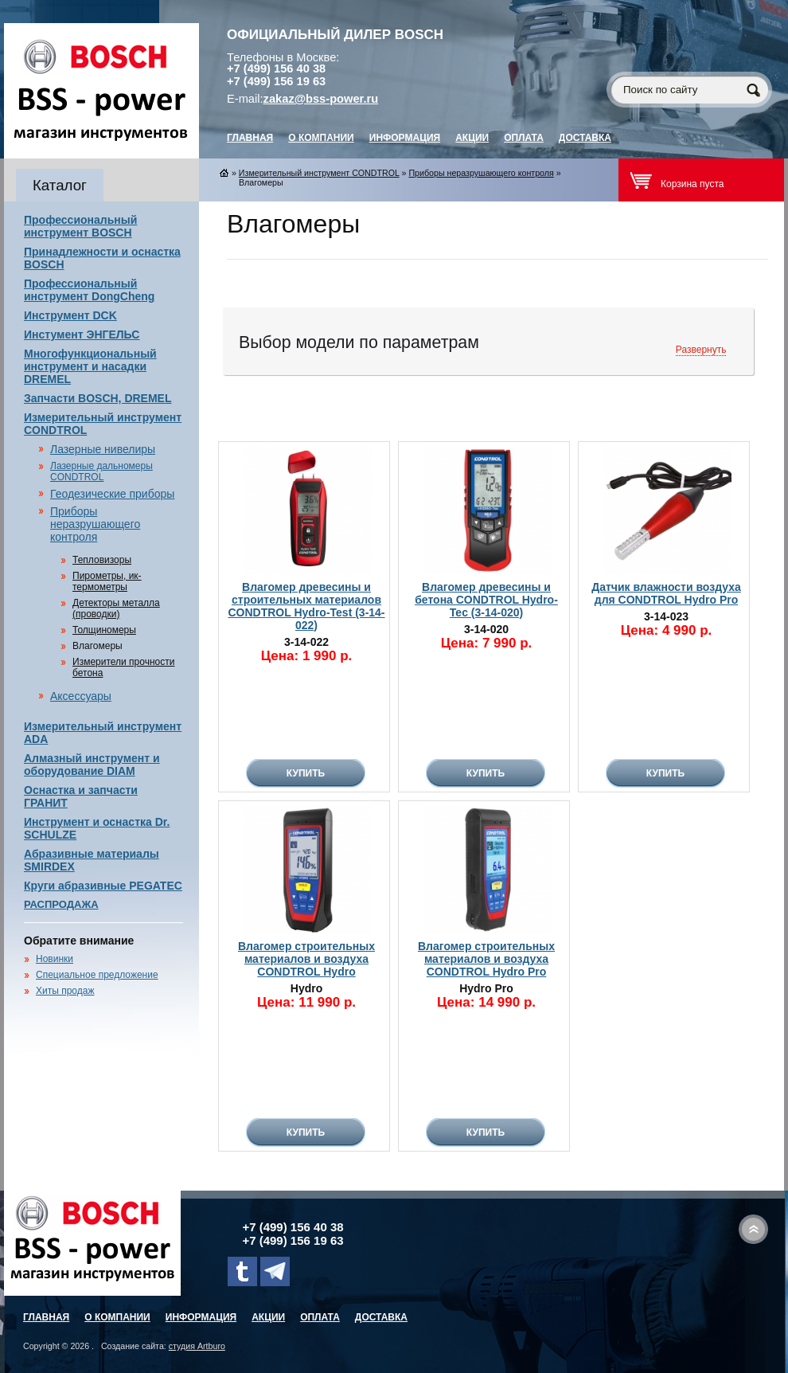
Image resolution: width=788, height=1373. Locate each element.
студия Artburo (197, 1346)
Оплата (524, 137)
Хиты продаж (65, 990)
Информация (404, 137)
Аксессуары (80, 696)
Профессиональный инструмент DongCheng (89, 290)
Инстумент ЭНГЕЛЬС (81, 334)
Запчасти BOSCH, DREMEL (98, 398)
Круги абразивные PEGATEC (103, 885)
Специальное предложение (97, 974)
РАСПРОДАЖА (61, 904)
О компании (321, 137)
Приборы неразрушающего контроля (95, 524)
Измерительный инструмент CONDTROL (319, 173)
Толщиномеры (104, 630)
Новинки (54, 958)
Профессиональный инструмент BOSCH (80, 226)
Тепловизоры (101, 559)
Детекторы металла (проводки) (116, 608)
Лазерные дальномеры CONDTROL (101, 471)
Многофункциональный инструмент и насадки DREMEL (90, 366)
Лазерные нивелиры (102, 449)
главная (250, 137)
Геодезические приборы (112, 493)
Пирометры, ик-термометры (107, 581)
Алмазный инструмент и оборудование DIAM (92, 764)
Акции (472, 137)
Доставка (585, 137)
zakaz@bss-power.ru (321, 98)
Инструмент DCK (70, 315)
